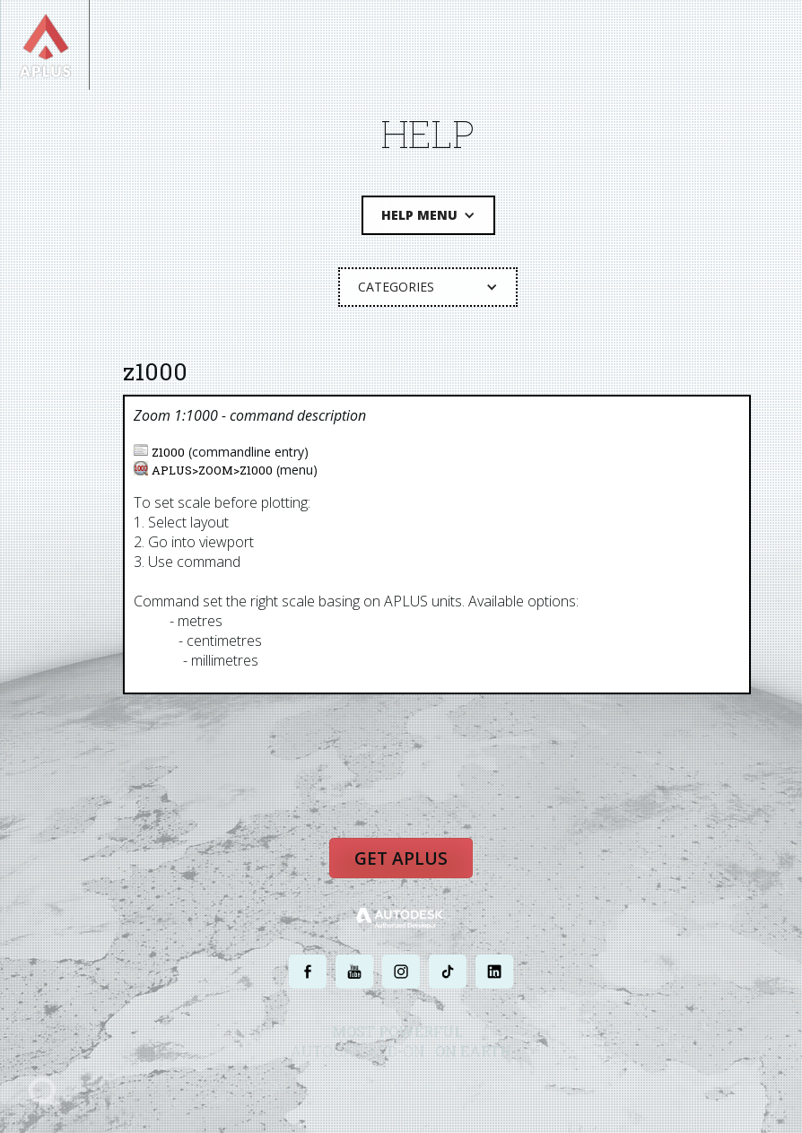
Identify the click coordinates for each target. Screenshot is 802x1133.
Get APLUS (401, 858)
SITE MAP (551, 1086)
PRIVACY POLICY (369, 1086)
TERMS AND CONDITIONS (467, 1086)
